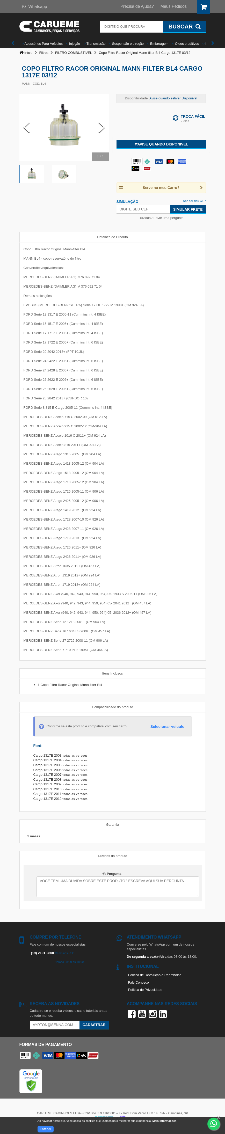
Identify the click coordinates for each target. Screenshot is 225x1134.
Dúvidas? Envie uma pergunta (161, 218)
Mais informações (164, 1120)
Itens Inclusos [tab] (112, 673)
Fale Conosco (138, 982)
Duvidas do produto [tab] (112, 856)
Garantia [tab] (112, 824)
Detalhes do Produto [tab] (112, 237)
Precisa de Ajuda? (137, 6)
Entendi (45, 1129)
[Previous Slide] (26, 128)
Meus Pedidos (174, 6)
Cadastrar (94, 1025)
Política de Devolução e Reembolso (155, 975)
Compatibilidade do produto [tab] (112, 707)
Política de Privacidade (145, 990)
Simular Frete (188, 209)
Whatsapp (34, 6)
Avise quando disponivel (161, 144)
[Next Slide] (102, 128)
